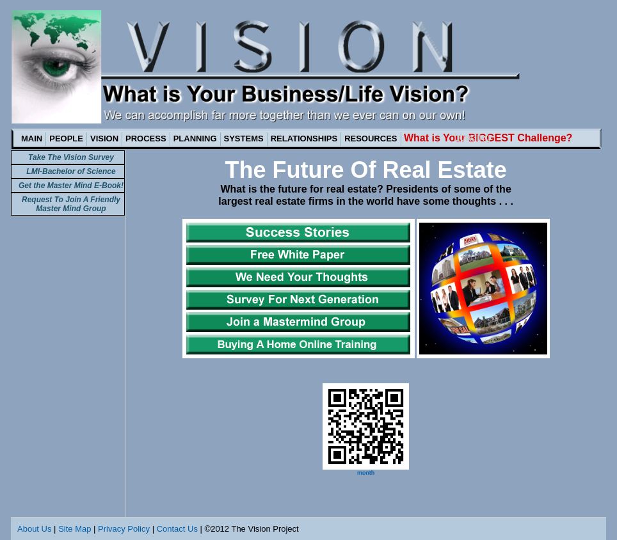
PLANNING (195, 138)
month (366, 473)
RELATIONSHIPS (304, 138)
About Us (34, 529)
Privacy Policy (124, 529)
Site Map (74, 529)
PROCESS (145, 138)
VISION (104, 138)
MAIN (31, 138)
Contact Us (177, 529)
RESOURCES (370, 138)
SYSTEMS (244, 138)
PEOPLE (66, 138)
